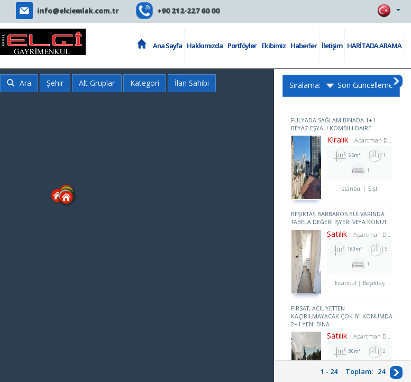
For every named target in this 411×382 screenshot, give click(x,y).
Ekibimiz (273, 45)
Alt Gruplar (97, 83)
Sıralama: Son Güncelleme (341, 85)
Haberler (303, 45)
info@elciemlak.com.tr (77, 10)
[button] (108, 239)
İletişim (332, 45)
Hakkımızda (205, 45)
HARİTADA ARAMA (374, 45)
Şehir (55, 83)
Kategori (144, 83)
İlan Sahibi (192, 83)
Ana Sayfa (167, 45)
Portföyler (242, 45)
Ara (19, 83)
